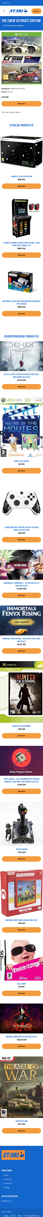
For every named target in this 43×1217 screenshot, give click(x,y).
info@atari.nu (6, 3)
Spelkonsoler (15, 89)
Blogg (7, 1187)
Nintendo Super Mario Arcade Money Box (21, 920)
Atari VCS (8, 1179)
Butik (36, 11)
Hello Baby (21, 983)
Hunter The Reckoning (21, 726)
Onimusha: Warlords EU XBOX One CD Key (21, 1036)
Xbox (23, 89)
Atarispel (8, 1183)
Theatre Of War (21, 1121)
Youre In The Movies (21, 461)
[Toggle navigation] (4, 11)
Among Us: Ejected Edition (21, 176)
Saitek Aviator (21, 849)
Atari (7, 1175)
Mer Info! (21, 104)
